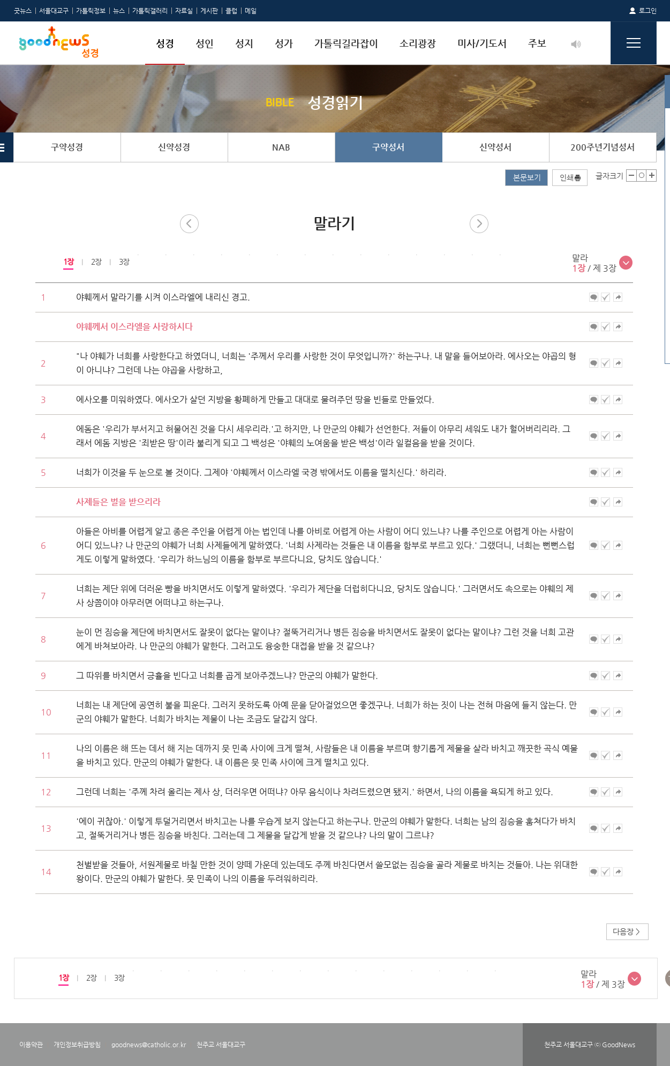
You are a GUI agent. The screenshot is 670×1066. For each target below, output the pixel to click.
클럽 (231, 10)
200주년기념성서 (602, 147)
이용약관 (31, 1044)
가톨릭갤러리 (150, 10)
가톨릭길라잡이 (346, 43)
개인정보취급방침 (77, 1044)
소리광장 (418, 43)
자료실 (184, 10)
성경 (165, 43)
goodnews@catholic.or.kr (148, 1044)
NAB (281, 147)
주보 (537, 43)
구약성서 (388, 147)
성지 (244, 43)
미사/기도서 (482, 43)
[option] (68, 262)
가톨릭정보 (91, 10)
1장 (68, 261)
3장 (123, 261)
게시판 (209, 10)
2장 (96, 261)
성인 (204, 43)
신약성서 (495, 147)
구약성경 (67, 147)
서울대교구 (54, 10)
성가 (284, 43)
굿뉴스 (23, 10)
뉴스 (119, 10)
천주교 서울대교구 (221, 1044)
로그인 (648, 10)
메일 (251, 10)
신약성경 (174, 147)
